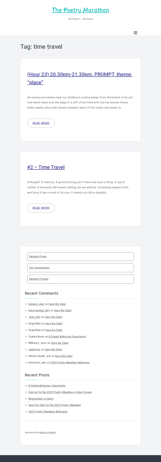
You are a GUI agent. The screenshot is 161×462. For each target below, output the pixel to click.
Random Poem (38, 256)
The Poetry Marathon (80, 10)
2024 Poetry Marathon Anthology (70, 362)
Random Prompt (38, 279)
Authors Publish (47, 432)
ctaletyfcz (34, 349)
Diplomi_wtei (36, 304)
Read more (41, 123)
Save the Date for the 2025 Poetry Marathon (54, 405)
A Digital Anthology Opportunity (67, 336)
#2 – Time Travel (46, 167)
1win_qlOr (34, 317)
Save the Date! (57, 304)
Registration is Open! (41, 398)
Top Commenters (39, 267)
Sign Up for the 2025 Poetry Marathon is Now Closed (60, 392)
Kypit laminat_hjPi (39, 310)
